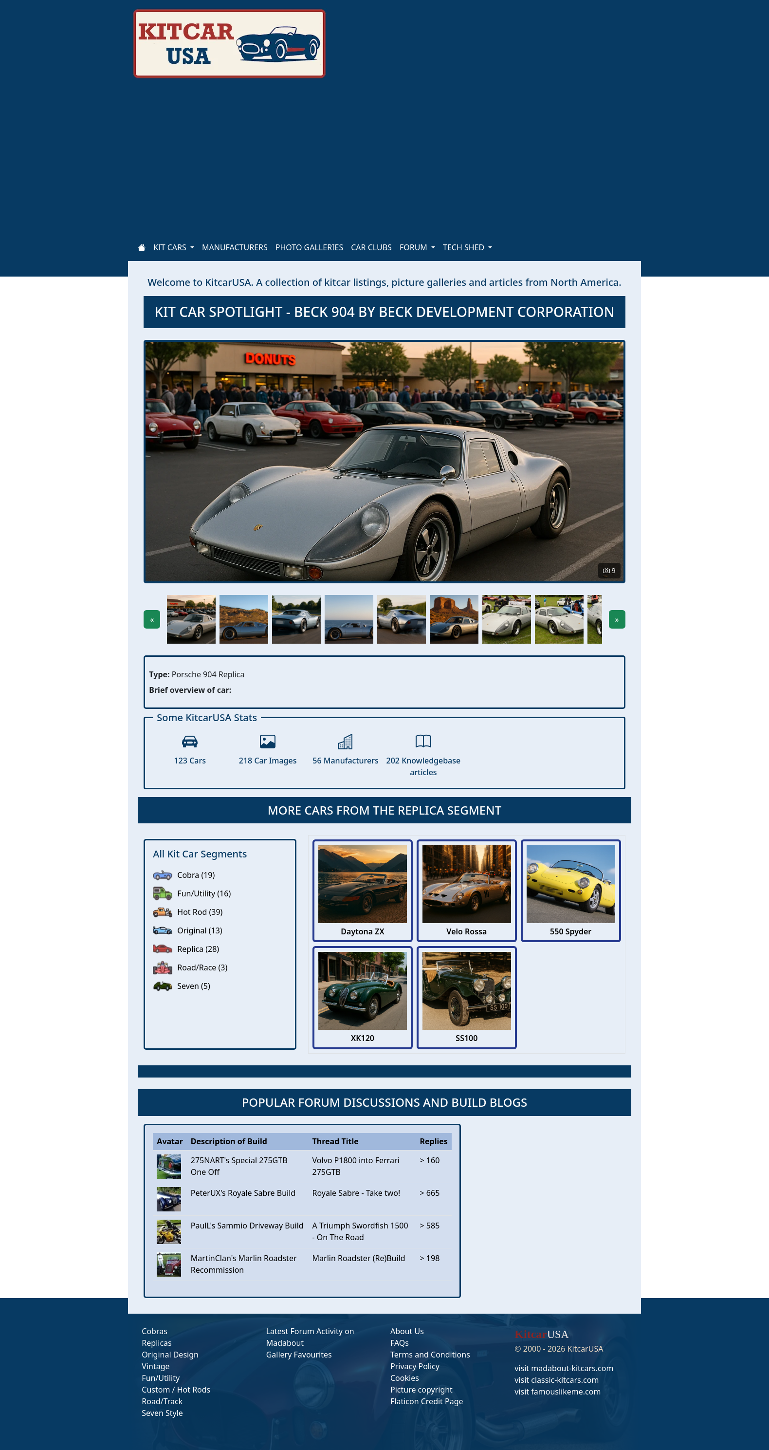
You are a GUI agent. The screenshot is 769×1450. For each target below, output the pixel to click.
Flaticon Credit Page (426, 1401)
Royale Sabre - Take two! (356, 1193)
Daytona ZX (362, 931)
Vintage (155, 1366)
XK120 (362, 1038)
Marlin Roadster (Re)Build (358, 1258)
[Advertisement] (424, 161)
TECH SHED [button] (464, 247)
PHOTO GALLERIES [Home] (309, 247)
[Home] (141, 247)
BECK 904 (326, 311)
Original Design (170, 1354)
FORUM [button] (414, 247)
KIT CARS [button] (170, 247)
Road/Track (162, 1401)
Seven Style (162, 1413)
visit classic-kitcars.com (556, 1380)
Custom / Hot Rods (176, 1389)
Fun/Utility (161, 1378)
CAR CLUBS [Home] (371, 247)
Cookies (404, 1378)
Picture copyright (421, 1389)
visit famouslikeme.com (557, 1391)
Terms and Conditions (430, 1354)
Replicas (156, 1343)
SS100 (466, 1038)
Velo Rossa (466, 931)
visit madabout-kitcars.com (563, 1368)
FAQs (399, 1343)
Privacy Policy (414, 1366)
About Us (407, 1331)
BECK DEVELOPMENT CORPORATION (496, 311)
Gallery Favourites (299, 1354)
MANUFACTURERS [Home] (235, 247)
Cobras (154, 1331)
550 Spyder (570, 931)
